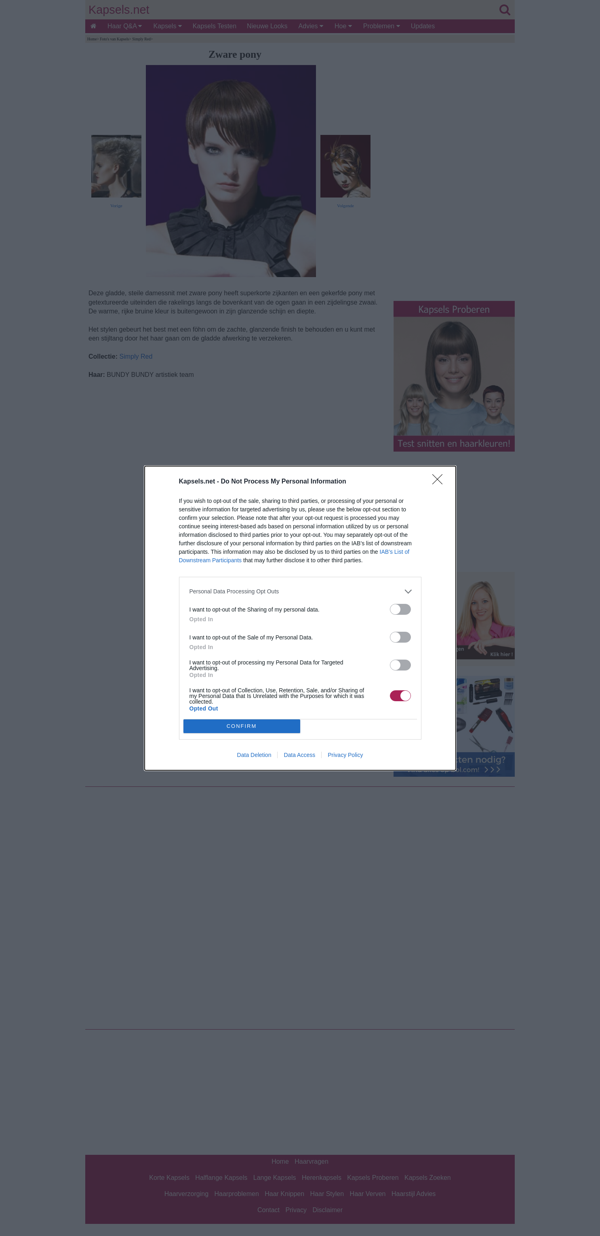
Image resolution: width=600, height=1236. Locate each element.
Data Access (299, 755)
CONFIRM (242, 726)
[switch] (400, 609)
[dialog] (300, 618)
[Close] (440, 482)
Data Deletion (254, 755)
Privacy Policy (345, 755)
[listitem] (300, 591)
